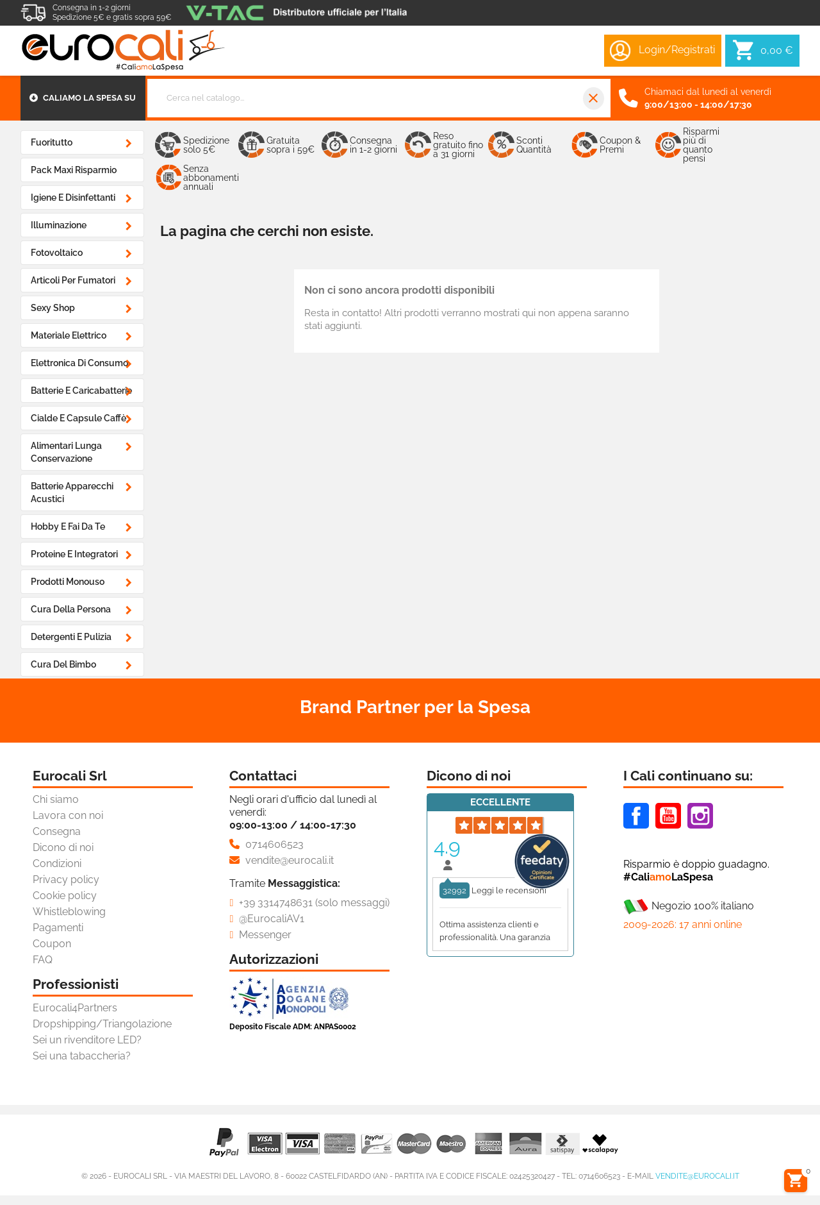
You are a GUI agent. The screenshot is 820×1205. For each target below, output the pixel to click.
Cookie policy (65, 895)
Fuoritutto (51, 142)
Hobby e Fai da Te (68, 526)
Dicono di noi (63, 847)
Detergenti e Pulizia (71, 637)
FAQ (43, 960)
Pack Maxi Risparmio (74, 170)
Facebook (636, 816)
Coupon (52, 944)
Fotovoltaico (57, 253)
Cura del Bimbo (63, 664)
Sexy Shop (53, 308)
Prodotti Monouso (67, 582)
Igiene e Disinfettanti (73, 197)
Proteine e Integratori (74, 554)
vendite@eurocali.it (697, 1176)
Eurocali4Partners (75, 1008)
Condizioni (57, 863)
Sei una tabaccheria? (82, 1056)
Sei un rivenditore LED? (87, 1040)
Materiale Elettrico (68, 335)
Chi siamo (56, 799)
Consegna (57, 831)
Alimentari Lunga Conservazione (66, 452)
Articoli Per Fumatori (73, 280)
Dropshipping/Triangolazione (102, 1024)
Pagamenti (58, 928)
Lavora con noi (68, 815)
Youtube (668, 816)
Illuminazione (58, 225)
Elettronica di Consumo (79, 363)
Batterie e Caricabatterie (81, 390)
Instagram (700, 816)
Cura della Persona (71, 609)
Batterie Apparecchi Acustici (72, 492)
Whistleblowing (69, 912)
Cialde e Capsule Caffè (78, 418)
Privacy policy (66, 879)
